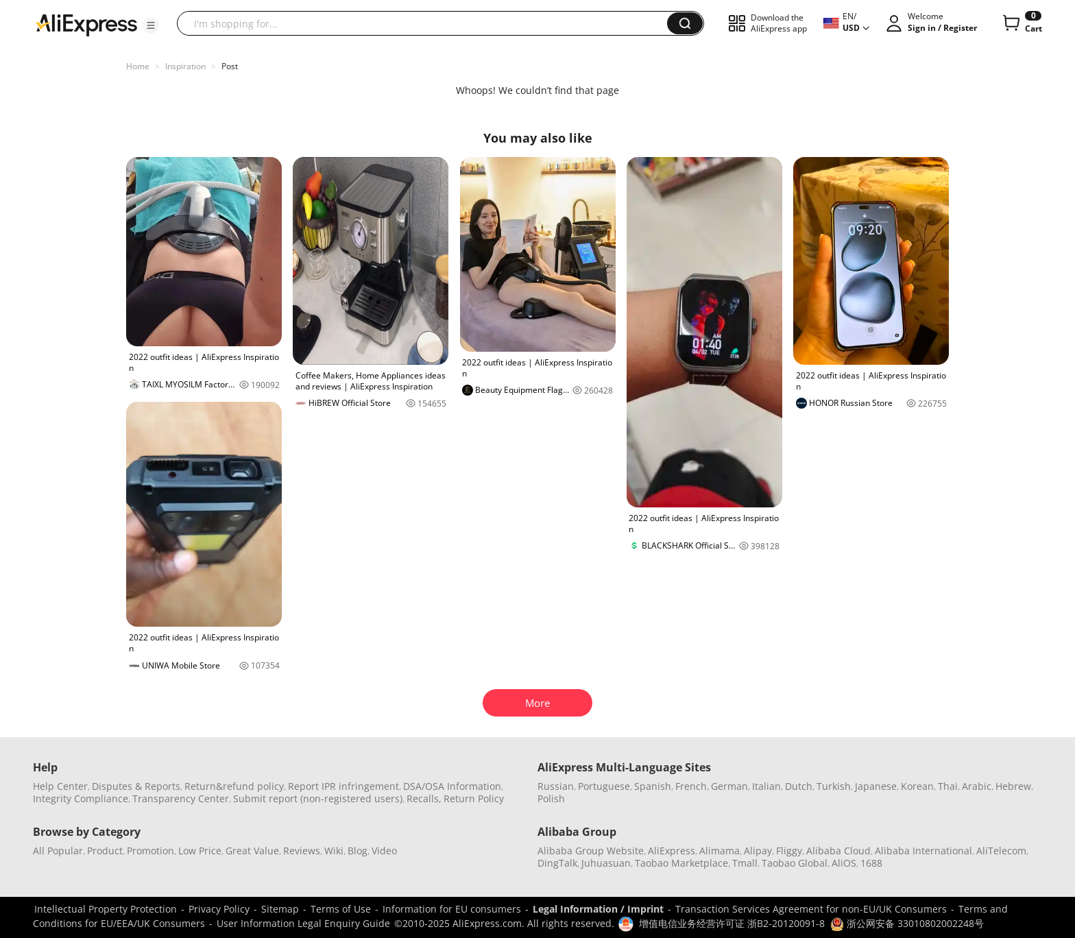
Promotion (150, 850)
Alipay (758, 850)
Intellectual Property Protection (105, 908)
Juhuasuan (606, 862)
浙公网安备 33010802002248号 (907, 923)
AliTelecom (1001, 850)
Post (229, 66)
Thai (948, 786)
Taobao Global (795, 862)
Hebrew (1013, 786)
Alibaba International (923, 850)
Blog (357, 850)
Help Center (60, 786)
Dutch (798, 786)
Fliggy (789, 850)
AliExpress (671, 850)
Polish (551, 798)
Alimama (719, 850)
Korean (917, 786)
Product (105, 850)
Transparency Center (180, 798)
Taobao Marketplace (681, 862)
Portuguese (604, 786)
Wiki (333, 850)
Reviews (301, 850)
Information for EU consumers (452, 908)
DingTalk (557, 862)
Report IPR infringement (343, 786)
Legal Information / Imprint (598, 908)
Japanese (876, 786)
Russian (556, 786)
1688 (871, 862)
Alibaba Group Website (591, 850)
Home (137, 66)
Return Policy (474, 798)
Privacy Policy (219, 908)
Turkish (834, 786)
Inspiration (185, 66)
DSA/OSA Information (452, 786)
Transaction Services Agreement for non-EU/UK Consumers (811, 908)
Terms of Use (341, 908)
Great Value (252, 850)
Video (384, 850)
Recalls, (424, 798)
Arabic (976, 786)
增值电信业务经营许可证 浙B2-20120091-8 (732, 923)
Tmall (745, 862)
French (691, 786)
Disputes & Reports (136, 786)
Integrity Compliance (80, 798)
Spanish (652, 786)
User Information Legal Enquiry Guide (303, 923)
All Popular (58, 850)
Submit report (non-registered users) (317, 798)
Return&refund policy (234, 786)
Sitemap (280, 908)
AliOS (844, 862)
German (729, 786)
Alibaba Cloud (838, 850)
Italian (766, 786)
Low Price (199, 850)
